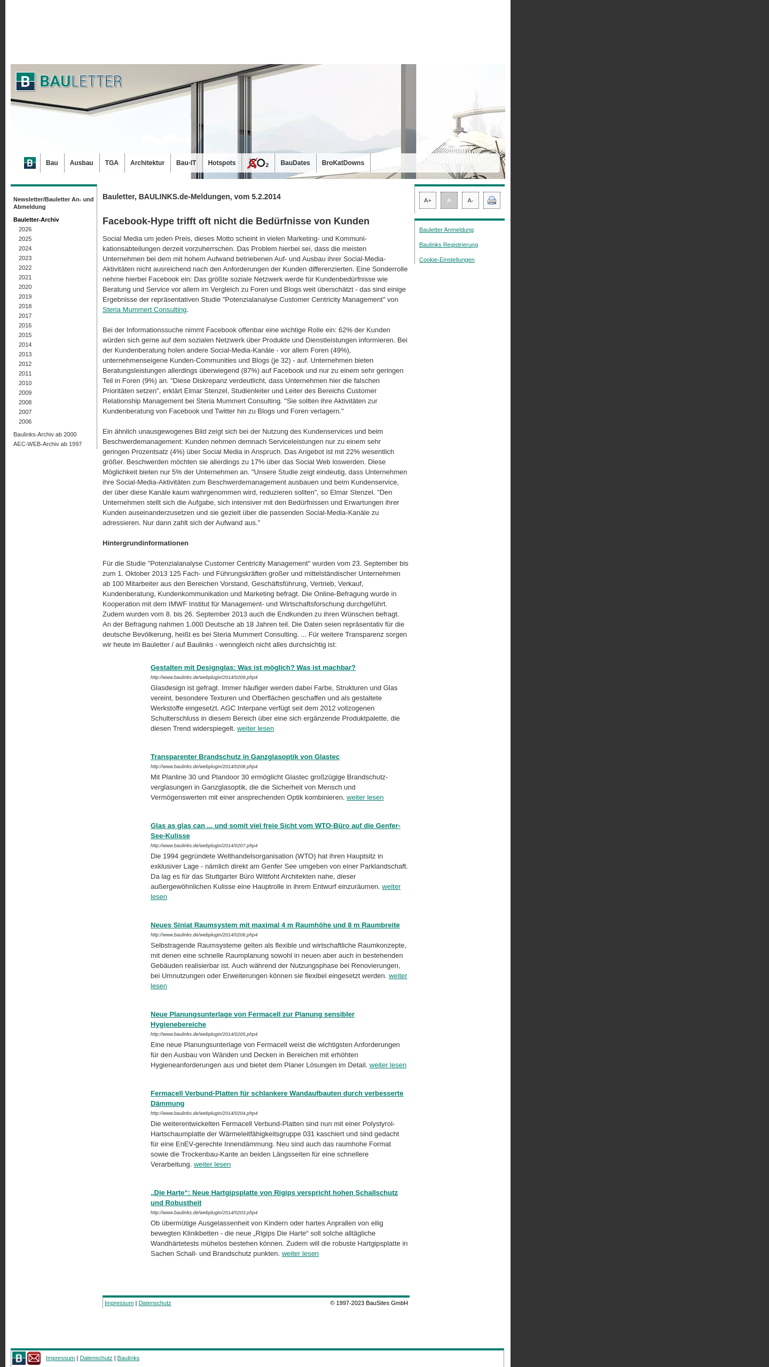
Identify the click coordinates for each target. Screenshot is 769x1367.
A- (471, 200)
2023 (25, 258)
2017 (25, 316)
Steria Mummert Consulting (145, 310)
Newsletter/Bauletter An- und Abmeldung (53, 203)
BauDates (295, 163)
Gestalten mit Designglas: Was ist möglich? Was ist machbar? (253, 667)
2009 (25, 392)
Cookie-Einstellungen (447, 259)
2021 (25, 277)
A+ (427, 200)
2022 (25, 267)
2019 (25, 296)
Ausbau (81, 163)
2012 (25, 364)
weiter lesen (255, 728)
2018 (25, 306)
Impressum (119, 1303)
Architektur (147, 163)
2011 (25, 373)
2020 (25, 287)
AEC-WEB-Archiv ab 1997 (47, 444)
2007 (25, 412)
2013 (25, 354)
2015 (25, 335)
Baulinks (128, 1358)
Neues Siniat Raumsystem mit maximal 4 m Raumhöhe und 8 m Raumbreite (275, 925)
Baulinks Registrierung (448, 244)
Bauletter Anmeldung (446, 229)
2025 (25, 239)
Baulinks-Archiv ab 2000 (45, 434)
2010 (25, 383)
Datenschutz (154, 1303)
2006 (25, 421)
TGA (112, 163)
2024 (25, 248)
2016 (25, 325)
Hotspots (222, 163)
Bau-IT (186, 163)
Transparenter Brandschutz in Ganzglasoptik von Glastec (245, 757)
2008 (25, 402)
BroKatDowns (343, 163)
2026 (25, 229)
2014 (25, 344)
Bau (52, 163)
